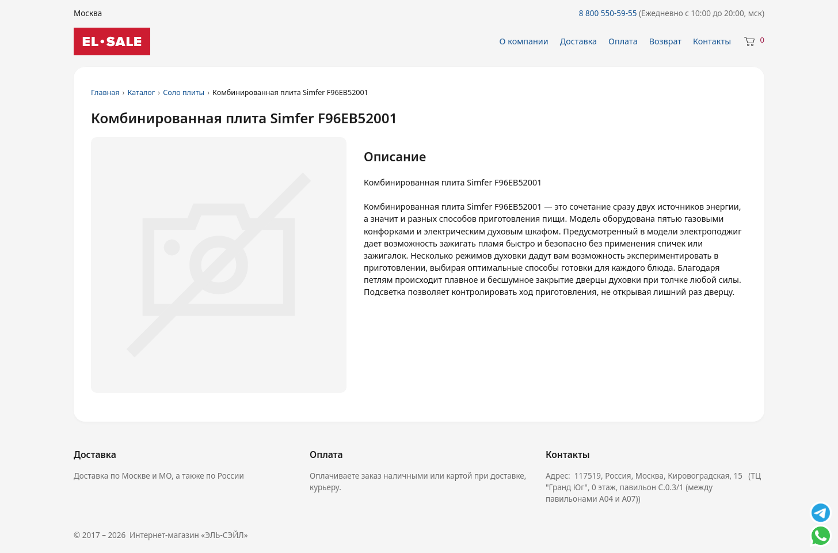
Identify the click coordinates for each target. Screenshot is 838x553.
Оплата (623, 41)
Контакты (712, 41)
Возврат (665, 41)
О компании (524, 41)
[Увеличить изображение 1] (218, 265)
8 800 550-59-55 (671, 13)
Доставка (578, 41)
